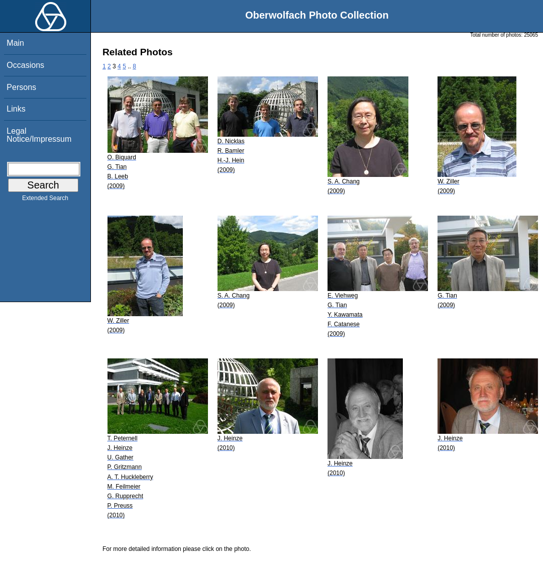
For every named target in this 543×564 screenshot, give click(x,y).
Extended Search (45, 200)
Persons (21, 87)
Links (16, 109)
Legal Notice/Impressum (39, 135)
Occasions (25, 65)
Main (15, 43)
